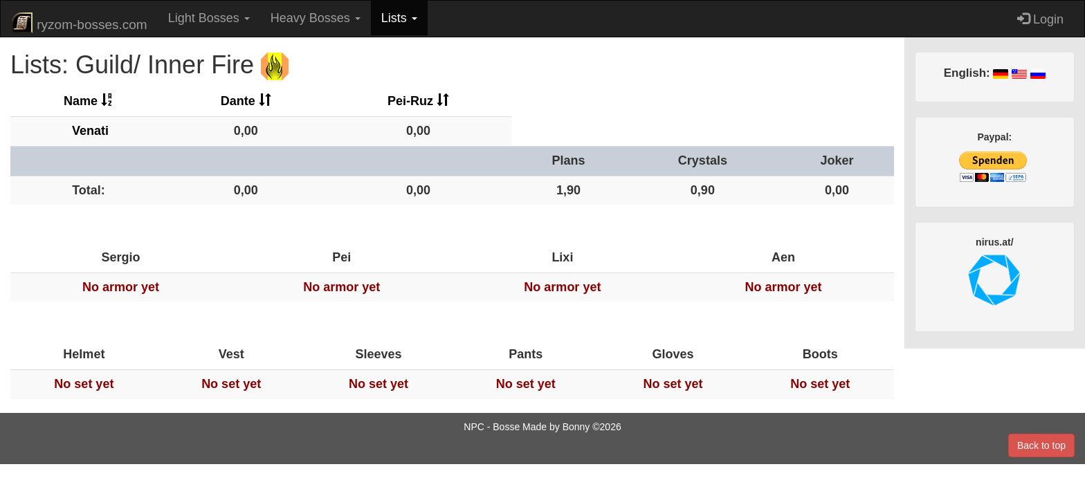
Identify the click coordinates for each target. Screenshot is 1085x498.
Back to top (1041, 445)
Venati (90, 131)
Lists (399, 18)
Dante (246, 101)
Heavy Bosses (316, 18)
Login (1040, 19)
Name (88, 101)
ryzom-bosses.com (79, 23)
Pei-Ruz (418, 101)
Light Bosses (209, 18)
